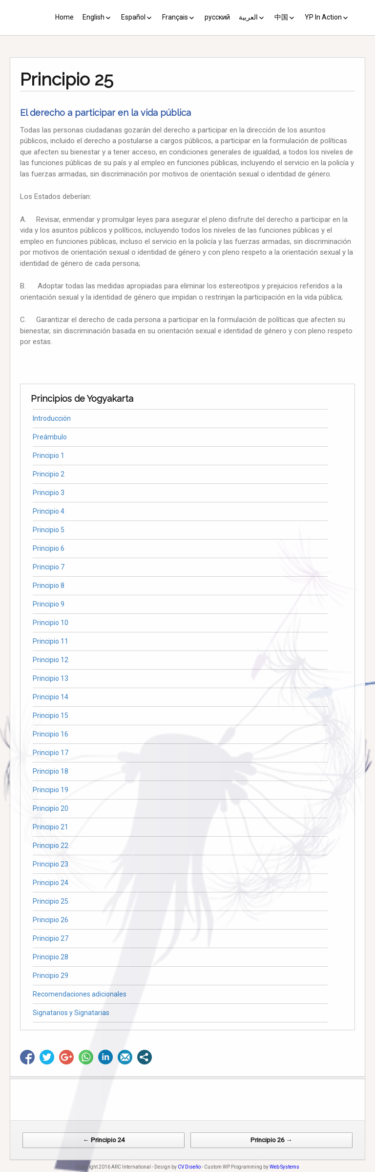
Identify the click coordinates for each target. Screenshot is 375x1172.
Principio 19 (50, 790)
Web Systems (284, 1167)
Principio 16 (50, 734)
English (93, 17)
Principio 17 (50, 753)
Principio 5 (48, 530)
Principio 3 (48, 493)
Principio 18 (50, 771)
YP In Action (323, 17)
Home (64, 17)
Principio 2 (48, 474)
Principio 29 (50, 975)
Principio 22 (50, 845)
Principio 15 (50, 715)
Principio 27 (50, 938)
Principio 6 (48, 548)
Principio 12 (50, 660)
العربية (248, 17)
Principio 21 (50, 827)
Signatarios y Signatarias (71, 1013)
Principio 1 (48, 455)
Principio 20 (50, 808)
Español (133, 17)
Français (175, 17)
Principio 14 (50, 697)
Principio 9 (48, 604)
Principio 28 (50, 957)
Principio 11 (50, 641)
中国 (281, 17)
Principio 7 (48, 567)
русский (217, 17)
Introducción (52, 418)
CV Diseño (189, 1167)
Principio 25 (50, 901)
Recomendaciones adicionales (79, 994)
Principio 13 (50, 678)
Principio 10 (50, 623)
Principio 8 (48, 585)
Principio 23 (50, 864)
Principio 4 (48, 511)
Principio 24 (50, 883)
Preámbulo (50, 437)
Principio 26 (50, 920)
